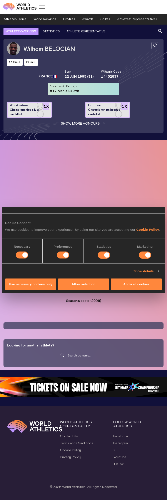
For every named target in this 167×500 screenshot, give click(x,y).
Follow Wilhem (135, 271)
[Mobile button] (41, 7)
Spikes (105, 19)
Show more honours (83, 123)
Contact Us (69, 436)
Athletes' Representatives (137, 19)
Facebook (120, 436)
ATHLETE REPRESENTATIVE (86, 31)
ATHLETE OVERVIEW (21, 31)
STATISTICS (51, 31)
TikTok (118, 464)
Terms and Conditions (76, 443)
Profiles (69, 19)
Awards (88, 19)
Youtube (119, 457)
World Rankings (44, 19)
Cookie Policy (70, 450)
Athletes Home (15, 19)
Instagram (120, 443)
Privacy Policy (70, 457)
